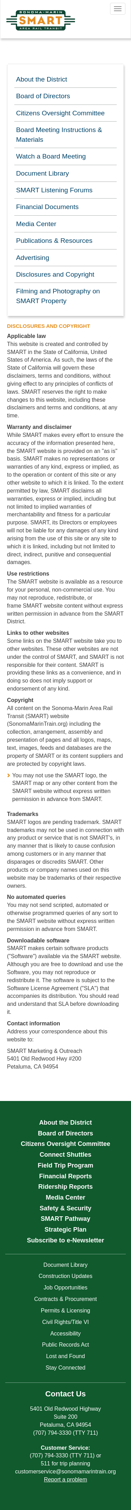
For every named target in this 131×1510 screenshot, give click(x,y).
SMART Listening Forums (54, 190)
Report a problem (65, 1479)
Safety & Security (65, 1208)
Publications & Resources (54, 240)
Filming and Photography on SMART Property (58, 295)
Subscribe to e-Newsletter (65, 1240)
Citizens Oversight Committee (60, 113)
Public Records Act (65, 1345)
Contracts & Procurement (65, 1299)
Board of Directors (43, 96)
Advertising (32, 257)
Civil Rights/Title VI (65, 1322)
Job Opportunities (65, 1288)
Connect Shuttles (65, 1154)
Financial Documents (47, 206)
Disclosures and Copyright (55, 274)
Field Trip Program (65, 1165)
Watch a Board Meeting (51, 156)
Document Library (42, 173)
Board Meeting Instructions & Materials (59, 134)
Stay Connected (66, 1368)
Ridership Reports (65, 1186)
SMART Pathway (65, 1218)
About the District (41, 79)
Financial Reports (65, 1176)
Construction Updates (66, 1276)
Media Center (36, 224)
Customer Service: (65, 1448)
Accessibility (65, 1333)
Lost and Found (65, 1356)
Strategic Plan (65, 1229)
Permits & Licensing (65, 1310)
